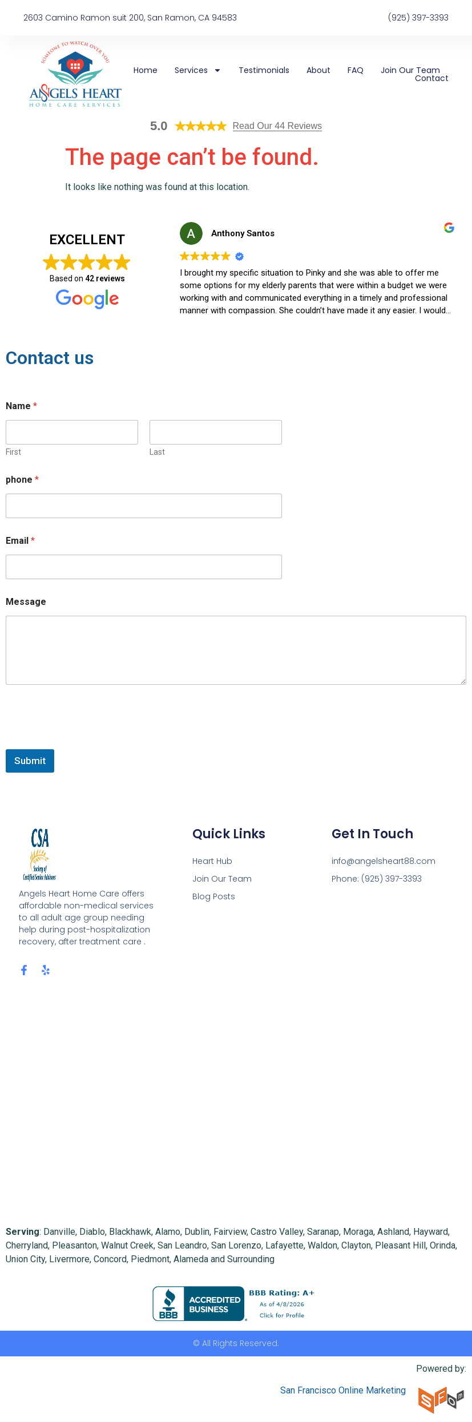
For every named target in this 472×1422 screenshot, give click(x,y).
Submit (30, 760)
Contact (432, 78)
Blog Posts (213, 896)
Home (146, 70)
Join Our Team (410, 70)
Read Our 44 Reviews (277, 126)
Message (26, 601)
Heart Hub (212, 861)
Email (20, 540)
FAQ (356, 70)
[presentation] (92, 742)
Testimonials (264, 70)
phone (22, 479)
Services (198, 70)
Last (157, 452)
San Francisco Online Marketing (343, 1390)
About (318, 70)
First (13, 452)
